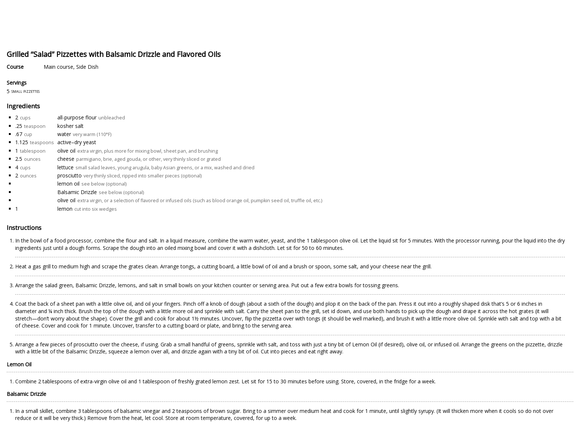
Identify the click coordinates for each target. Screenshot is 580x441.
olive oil (66, 150)
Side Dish (87, 66)
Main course (58, 66)
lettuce (65, 167)
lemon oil (68, 183)
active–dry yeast (76, 142)
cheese (65, 158)
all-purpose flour (77, 117)
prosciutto (69, 175)
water (64, 134)
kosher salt (70, 125)
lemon (64, 208)
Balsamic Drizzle (77, 192)
